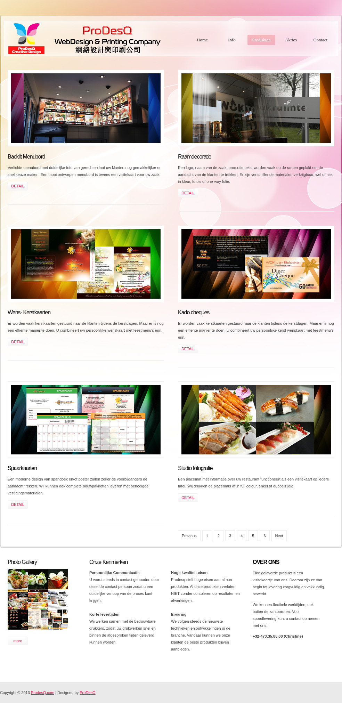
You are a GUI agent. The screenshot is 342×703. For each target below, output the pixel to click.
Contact (320, 39)
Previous (189, 536)
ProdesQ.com (42, 692)
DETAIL (17, 186)
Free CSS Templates (95, 38)
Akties (291, 39)
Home (202, 39)
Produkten (261, 39)
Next (279, 536)
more (17, 641)
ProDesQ (87, 692)
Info (232, 39)
